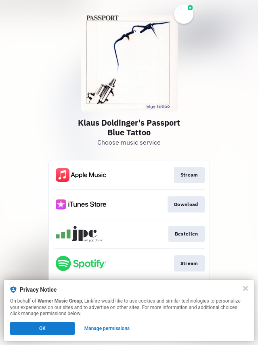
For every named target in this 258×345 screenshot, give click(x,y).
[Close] (245, 288)
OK (42, 328)
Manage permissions (107, 328)
